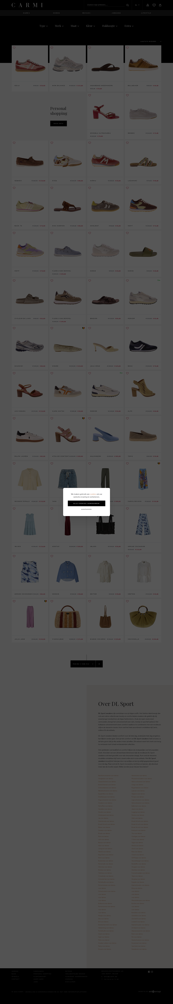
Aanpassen (86, 509)
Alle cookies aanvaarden (86, 503)
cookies (93, 494)
